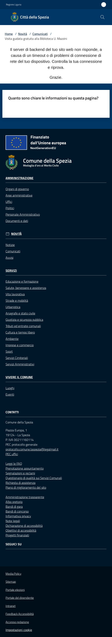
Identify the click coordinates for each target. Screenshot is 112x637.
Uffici (9, 201)
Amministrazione (19, 178)
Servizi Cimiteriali (17, 357)
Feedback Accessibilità (20, 614)
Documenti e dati (17, 220)
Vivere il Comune (19, 377)
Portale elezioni (15, 590)
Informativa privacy (18, 516)
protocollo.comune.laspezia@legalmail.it (32, 449)
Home (9, 33)
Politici (10, 208)
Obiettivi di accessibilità (21, 530)
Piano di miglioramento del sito (26, 487)
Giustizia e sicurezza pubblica (24, 319)
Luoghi (10, 388)
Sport (9, 351)
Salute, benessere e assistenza (26, 287)
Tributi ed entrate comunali (23, 326)
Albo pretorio (14, 501)
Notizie (10, 244)
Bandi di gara (14, 506)
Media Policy (13, 573)
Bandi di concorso (17, 511)
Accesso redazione (17, 622)
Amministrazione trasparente (25, 497)
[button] (102, 17)
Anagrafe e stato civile (20, 313)
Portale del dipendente (20, 598)
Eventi (10, 394)
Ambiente (12, 338)
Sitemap (11, 581)
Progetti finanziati (17, 535)
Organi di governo (17, 189)
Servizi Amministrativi (20, 364)
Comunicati (40, 33)
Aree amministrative (19, 195)
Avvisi (9, 257)
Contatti (12, 412)
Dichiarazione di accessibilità (24, 525)
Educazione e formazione (22, 281)
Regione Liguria (13, 4)
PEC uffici (12, 454)
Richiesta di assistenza (20, 482)
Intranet (11, 606)
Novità (22, 33)
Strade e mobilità (17, 300)
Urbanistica (13, 306)
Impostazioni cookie (19, 629)
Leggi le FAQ (14, 463)
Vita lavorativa (15, 294)
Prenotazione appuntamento (25, 468)
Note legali (13, 520)
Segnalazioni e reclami (20, 473)
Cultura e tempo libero (20, 332)
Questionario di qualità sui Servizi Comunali (34, 478)
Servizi (11, 270)
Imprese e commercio (20, 345)
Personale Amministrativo (23, 214)
